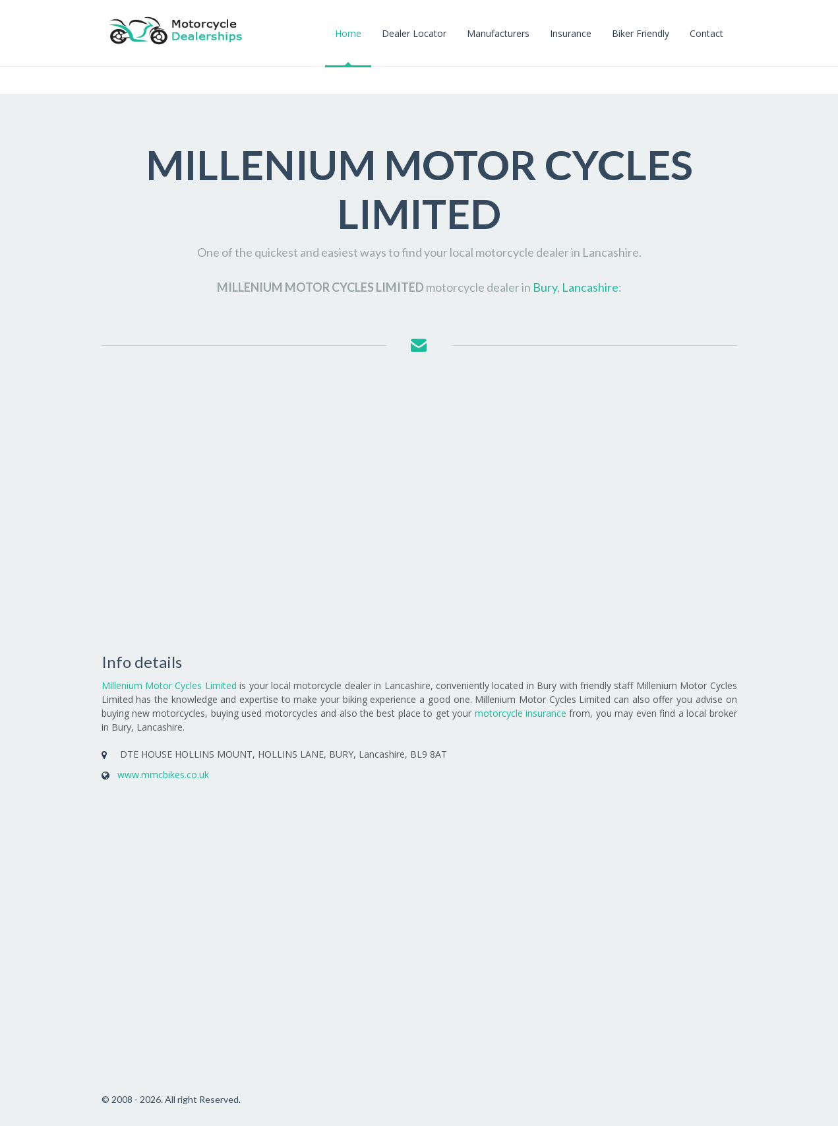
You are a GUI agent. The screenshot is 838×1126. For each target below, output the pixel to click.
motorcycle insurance (520, 713)
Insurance (570, 33)
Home (348, 33)
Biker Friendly (640, 33)
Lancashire (590, 287)
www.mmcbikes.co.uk (163, 774)
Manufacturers (498, 33)
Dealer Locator (414, 33)
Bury (545, 287)
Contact (706, 33)
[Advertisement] (419, 504)
